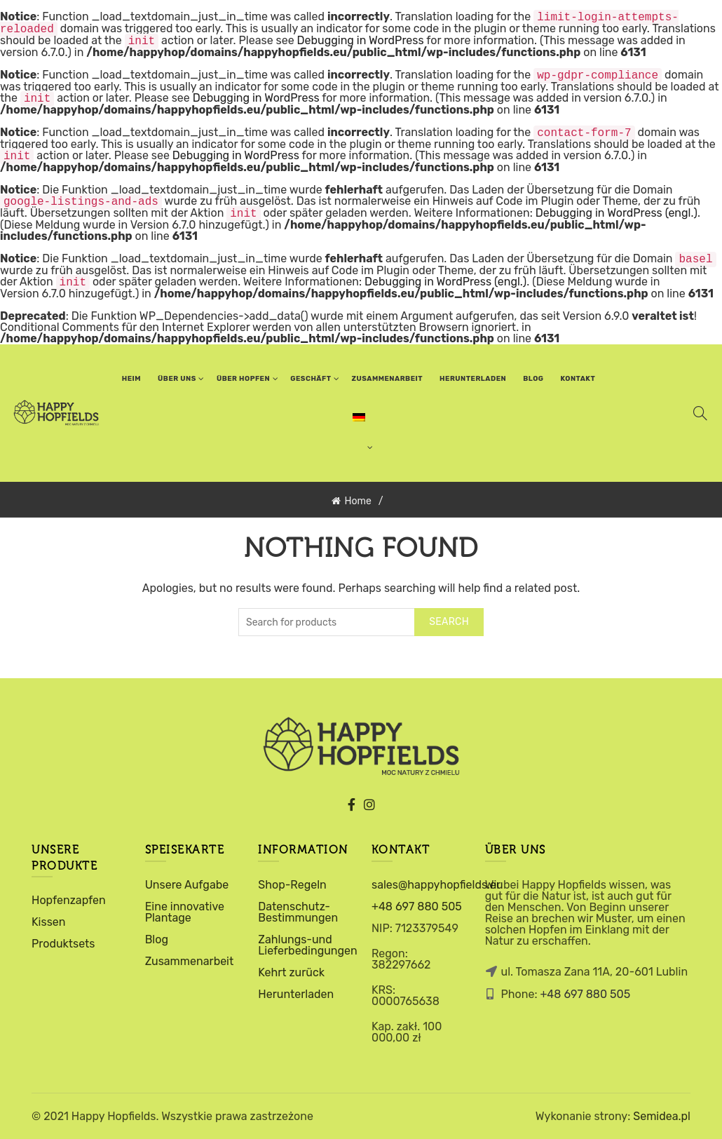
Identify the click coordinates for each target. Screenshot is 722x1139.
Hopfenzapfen (69, 900)
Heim (131, 379)
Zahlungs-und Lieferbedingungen (307, 945)
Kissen (48, 922)
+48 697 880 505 (417, 906)
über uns (177, 379)
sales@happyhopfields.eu (437, 884)
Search (449, 622)
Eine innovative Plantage (184, 912)
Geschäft (310, 379)
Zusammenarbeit (189, 961)
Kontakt (578, 379)
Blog (533, 379)
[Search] (700, 413)
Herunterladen (473, 379)
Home (357, 501)
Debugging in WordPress (360, 41)
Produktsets (63, 943)
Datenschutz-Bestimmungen (298, 912)
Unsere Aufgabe (187, 884)
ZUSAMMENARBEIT (387, 379)
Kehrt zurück (291, 972)
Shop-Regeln (292, 884)
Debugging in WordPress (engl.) (616, 213)
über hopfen (243, 379)
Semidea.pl (661, 1116)
